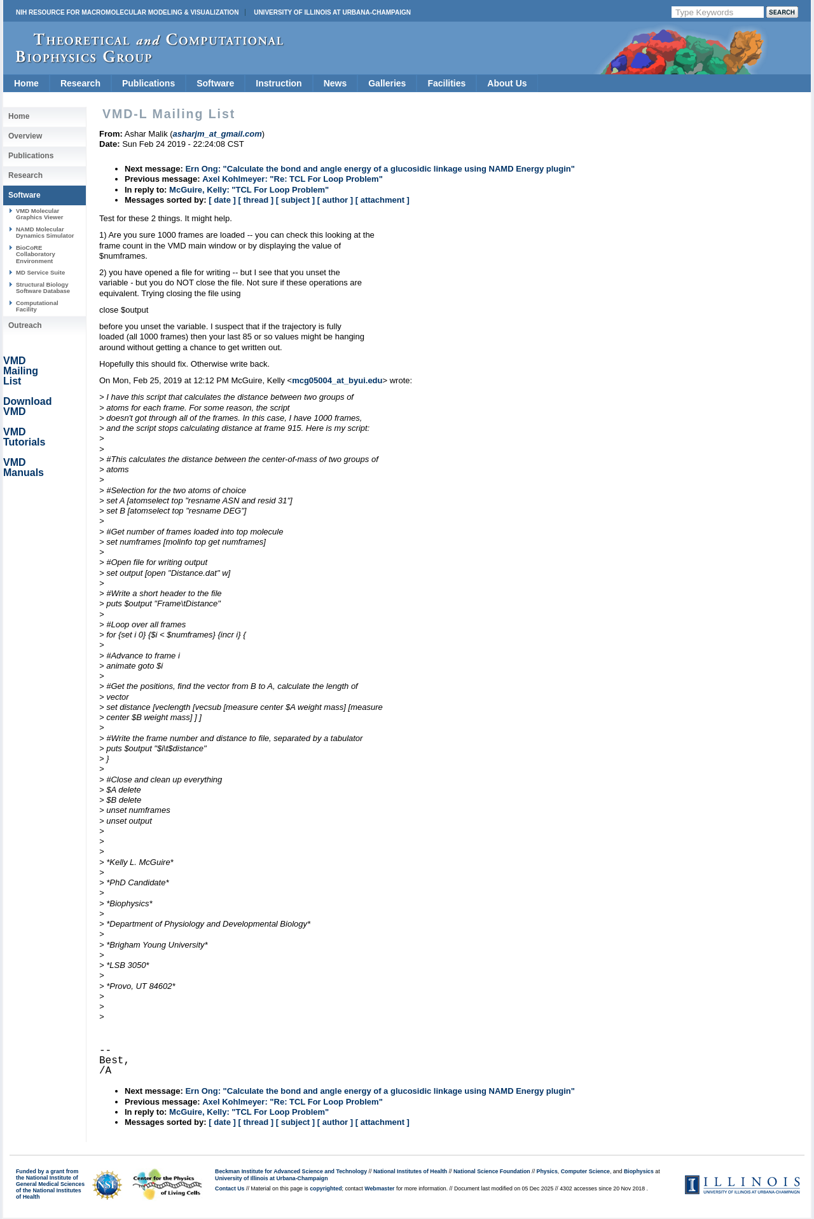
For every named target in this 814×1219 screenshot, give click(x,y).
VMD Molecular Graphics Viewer (39, 214)
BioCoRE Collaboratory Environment (35, 254)
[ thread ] (255, 200)
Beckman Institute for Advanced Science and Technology (291, 1171)
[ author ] (335, 200)
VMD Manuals (23, 467)
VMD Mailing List (20, 370)
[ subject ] (295, 200)
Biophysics (639, 1171)
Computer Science (585, 1171)
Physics (547, 1171)
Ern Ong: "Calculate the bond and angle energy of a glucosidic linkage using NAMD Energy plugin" (380, 169)
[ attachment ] (382, 200)
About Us (507, 83)
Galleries (387, 83)
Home (26, 83)
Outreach (25, 325)
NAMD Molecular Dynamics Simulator (45, 232)
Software (215, 83)
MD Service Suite (40, 272)
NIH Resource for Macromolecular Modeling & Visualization (127, 12)
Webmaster (379, 1188)
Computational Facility (37, 306)
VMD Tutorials (24, 436)
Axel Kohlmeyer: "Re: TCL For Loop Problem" (292, 179)
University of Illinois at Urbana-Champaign (332, 12)
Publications (148, 83)
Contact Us (229, 1188)
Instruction (278, 83)
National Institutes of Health (410, 1171)
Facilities (446, 83)
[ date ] (222, 200)
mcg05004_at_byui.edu (337, 380)
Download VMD (27, 406)
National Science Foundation (491, 1171)
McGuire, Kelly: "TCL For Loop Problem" (249, 189)
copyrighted (325, 1188)
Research (80, 83)
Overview (25, 136)
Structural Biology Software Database (43, 287)
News (335, 83)
